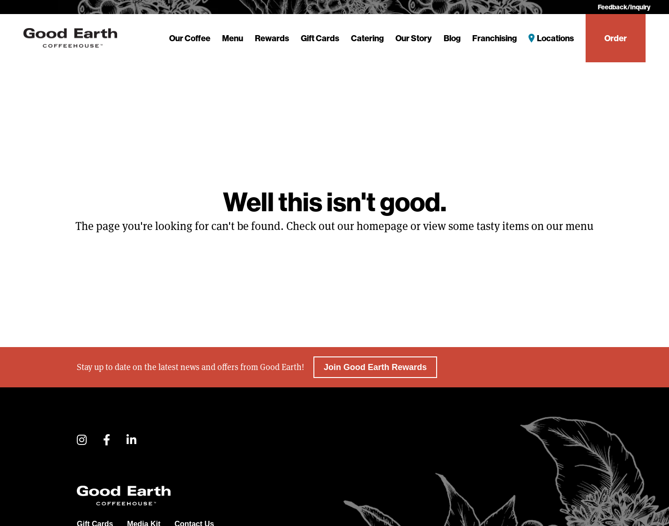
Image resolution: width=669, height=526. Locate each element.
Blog (452, 38)
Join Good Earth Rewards (375, 367)
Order (615, 38)
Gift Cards (320, 38)
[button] (82, 440)
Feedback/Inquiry (624, 7)
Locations (555, 38)
